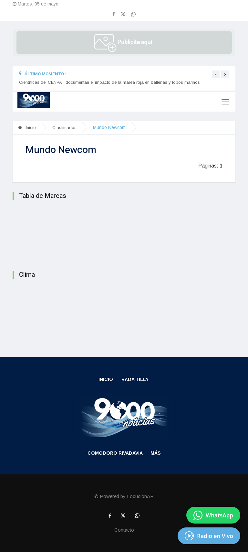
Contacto (124, 530)
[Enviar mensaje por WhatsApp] (213, 515)
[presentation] (216, 74)
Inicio (27, 127)
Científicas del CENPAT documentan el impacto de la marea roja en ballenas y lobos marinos (109, 82)
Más (155, 453)
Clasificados (64, 127)
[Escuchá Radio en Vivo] (209, 535)
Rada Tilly (135, 379)
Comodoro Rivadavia (115, 453)
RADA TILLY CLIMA (124, 311)
